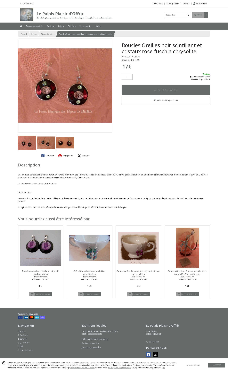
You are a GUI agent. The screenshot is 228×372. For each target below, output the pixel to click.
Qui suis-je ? (23, 342)
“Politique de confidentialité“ (119, 367)
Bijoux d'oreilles (47, 34)
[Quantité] (127, 77)
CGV (20, 346)
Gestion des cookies (90, 343)
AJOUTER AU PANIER (165, 90)
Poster (83, 155)
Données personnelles (91, 347)
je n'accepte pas (193, 365)
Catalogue (23, 335)
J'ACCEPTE (217, 365)
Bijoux (33, 34)
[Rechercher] (188, 15)
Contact (186, 3)
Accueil (24, 34)
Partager (47, 155)
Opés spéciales (25, 350)
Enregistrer (65, 155)
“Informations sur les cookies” (82, 367)
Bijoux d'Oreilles (130, 56)
